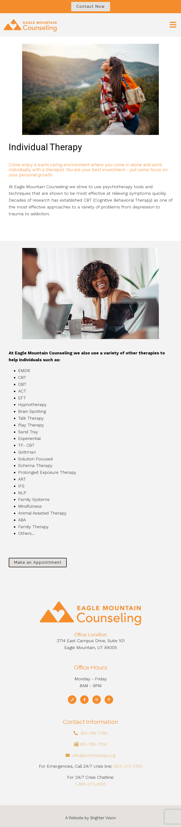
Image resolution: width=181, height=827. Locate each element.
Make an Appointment (38, 562)
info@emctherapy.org (94, 755)
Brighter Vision (103, 817)
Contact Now (90, 6)
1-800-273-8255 (90, 784)
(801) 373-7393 (128, 766)
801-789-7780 (94, 733)
